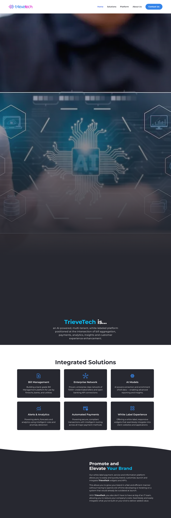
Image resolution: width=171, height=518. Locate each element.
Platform (124, 7)
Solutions (111, 7)
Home (100, 7)
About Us (137, 7)
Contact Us (153, 7)
